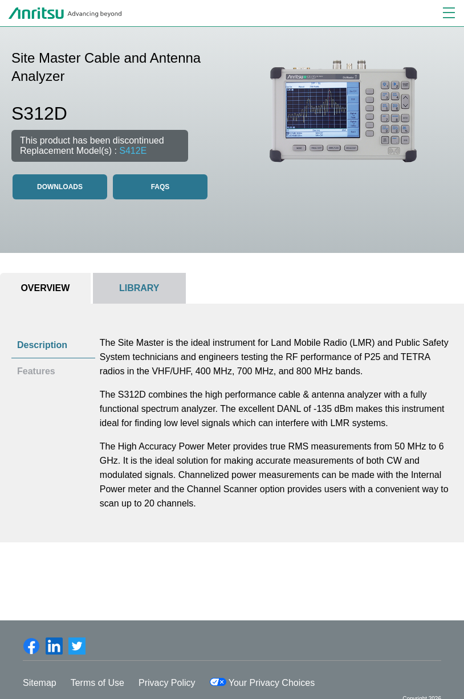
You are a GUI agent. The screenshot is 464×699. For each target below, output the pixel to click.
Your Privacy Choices (262, 683)
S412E (132, 151)
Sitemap (39, 683)
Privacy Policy (167, 683)
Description (42, 345)
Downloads (60, 187)
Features (36, 371)
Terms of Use (97, 683)
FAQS (160, 187)
